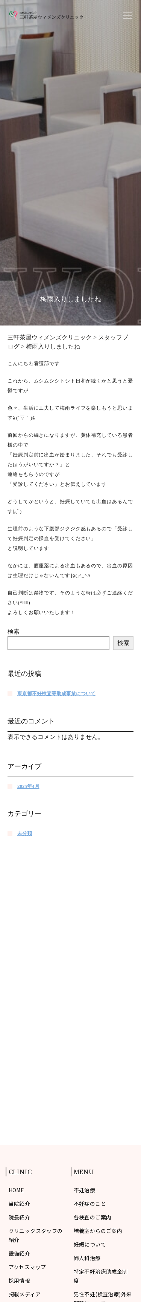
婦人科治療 (87, 1258)
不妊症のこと (90, 1203)
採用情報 (19, 1280)
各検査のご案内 (93, 1217)
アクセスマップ (27, 1267)
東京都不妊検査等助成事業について (56, 693)
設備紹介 (19, 1253)
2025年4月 (28, 786)
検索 (14, 631)
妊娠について (90, 1244)
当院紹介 (19, 1203)
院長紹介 (19, 1217)
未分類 (24, 833)
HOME (16, 1190)
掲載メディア (25, 1294)
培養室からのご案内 (98, 1230)
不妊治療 (85, 1190)
